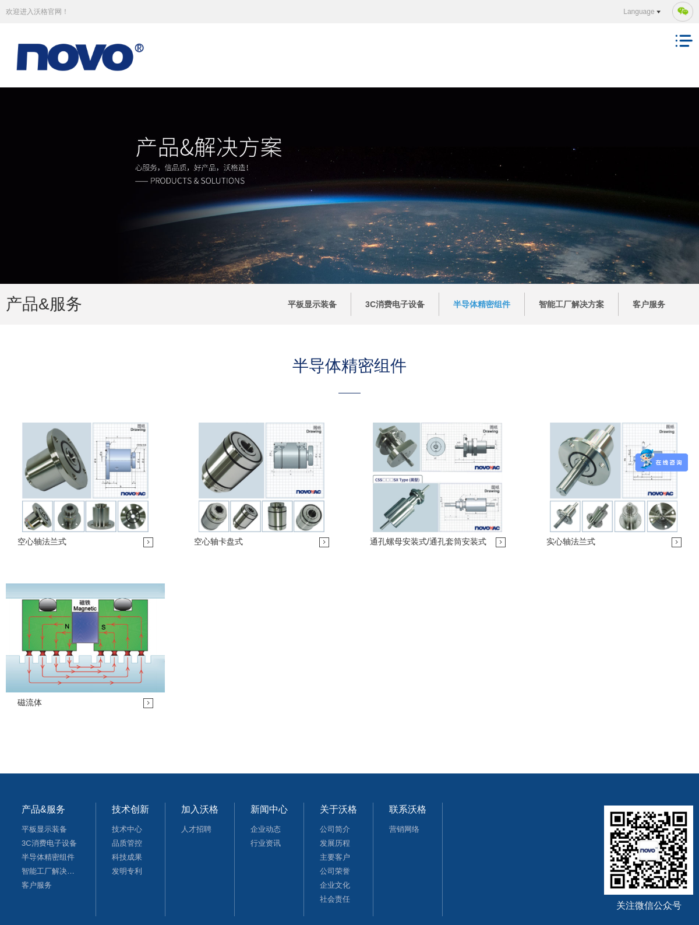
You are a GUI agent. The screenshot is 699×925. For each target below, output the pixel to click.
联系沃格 (407, 809)
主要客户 (335, 857)
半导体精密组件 (481, 304)
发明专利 (127, 871)
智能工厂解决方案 (571, 304)
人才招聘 (196, 829)
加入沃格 (199, 809)
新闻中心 (269, 809)
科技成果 (127, 857)
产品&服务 (43, 809)
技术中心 (127, 829)
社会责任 (335, 899)
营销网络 (404, 829)
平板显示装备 (312, 304)
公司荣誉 (335, 871)
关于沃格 (338, 809)
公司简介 (335, 829)
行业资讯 (265, 843)
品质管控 (127, 843)
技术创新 (130, 809)
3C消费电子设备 (395, 304)
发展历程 (335, 843)
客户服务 (649, 304)
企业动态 (265, 829)
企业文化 (335, 885)
